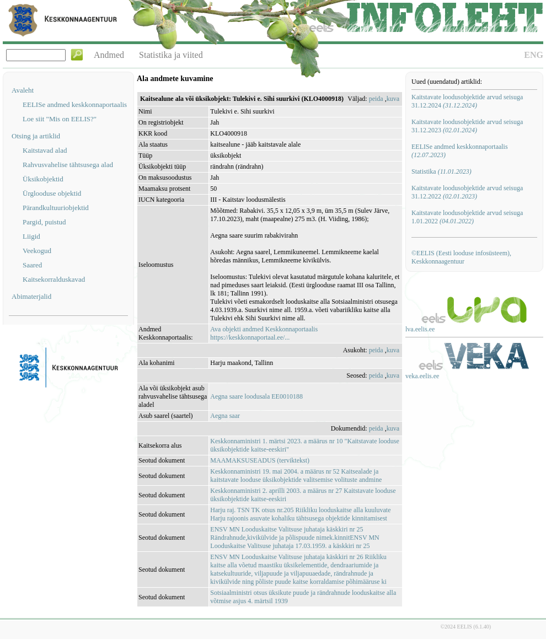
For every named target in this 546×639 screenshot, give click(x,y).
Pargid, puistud (44, 222)
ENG (533, 55)
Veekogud (37, 250)
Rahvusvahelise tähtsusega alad (68, 164)
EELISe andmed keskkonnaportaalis (75, 104)
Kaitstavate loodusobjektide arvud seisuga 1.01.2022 (467, 217)
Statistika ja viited (171, 55)
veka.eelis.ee (422, 376)
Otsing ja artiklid (36, 136)
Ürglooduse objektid (52, 193)
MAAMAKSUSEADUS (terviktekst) (259, 460)
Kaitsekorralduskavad (54, 279)
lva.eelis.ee (420, 329)
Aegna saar (225, 416)
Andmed (109, 55)
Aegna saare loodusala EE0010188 (256, 396)
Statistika (441, 171)
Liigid (31, 236)
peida (376, 99)
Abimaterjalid (31, 296)
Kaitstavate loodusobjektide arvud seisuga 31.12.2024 (467, 101)
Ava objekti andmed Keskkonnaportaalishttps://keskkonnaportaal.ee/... (264, 333)
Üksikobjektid (43, 179)
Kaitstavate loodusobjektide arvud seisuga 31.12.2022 (467, 192)
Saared (32, 265)
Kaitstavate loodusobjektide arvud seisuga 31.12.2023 (467, 126)
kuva (393, 99)
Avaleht (23, 90)
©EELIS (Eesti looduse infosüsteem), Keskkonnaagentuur (461, 257)
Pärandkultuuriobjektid (56, 207)
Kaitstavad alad (45, 150)
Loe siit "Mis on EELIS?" (60, 119)
